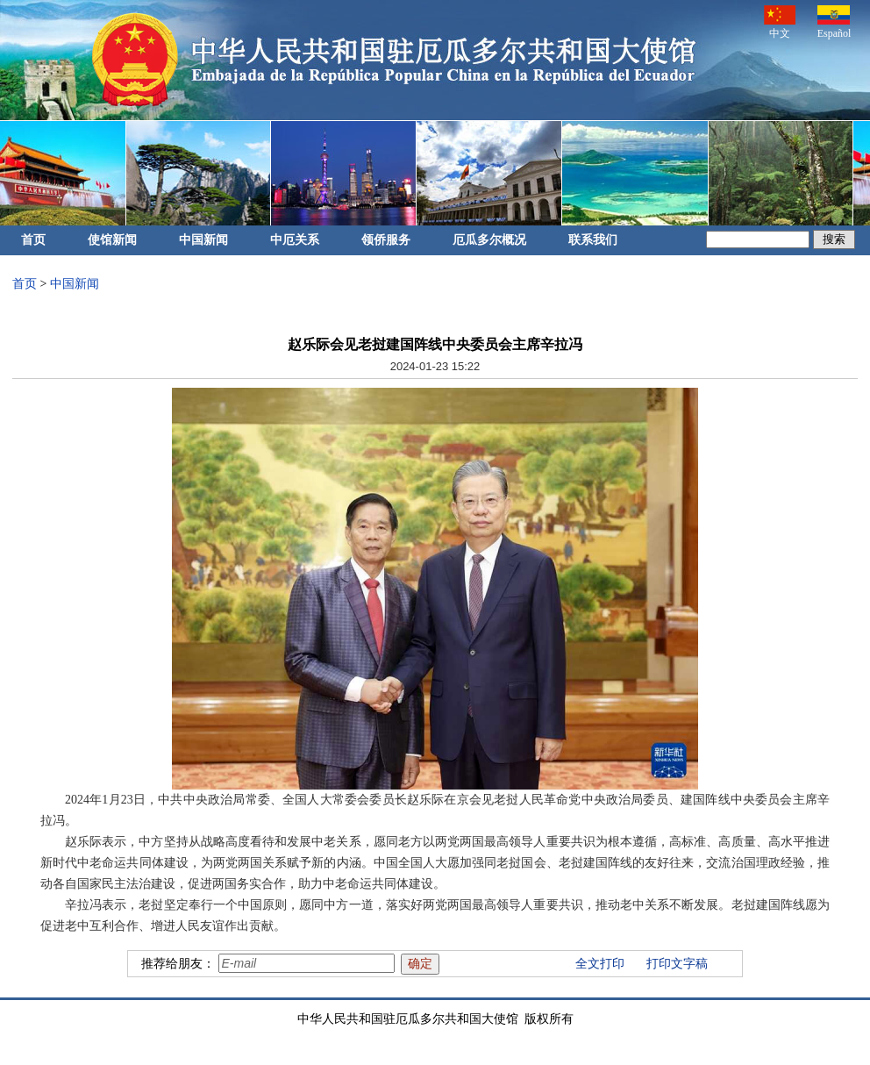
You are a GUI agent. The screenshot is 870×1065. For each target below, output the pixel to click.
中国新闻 (203, 240)
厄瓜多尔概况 (489, 240)
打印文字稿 (677, 963)
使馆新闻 (112, 240)
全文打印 (599, 963)
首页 (33, 240)
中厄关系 (294, 240)
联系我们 (592, 240)
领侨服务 (385, 240)
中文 (779, 22)
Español (834, 22)
